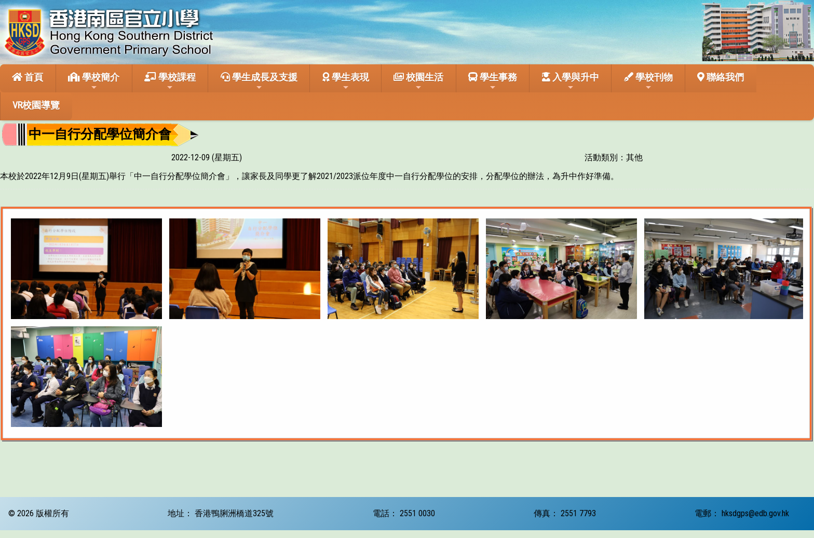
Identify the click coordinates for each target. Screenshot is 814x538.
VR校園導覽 (36, 105)
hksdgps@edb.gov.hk (755, 513)
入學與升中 (570, 81)
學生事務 (492, 81)
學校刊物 (648, 81)
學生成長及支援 (259, 81)
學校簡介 (93, 81)
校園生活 (418, 81)
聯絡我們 (720, 77)
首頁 (27, 77)
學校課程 (170, 81)
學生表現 (345, 81)
